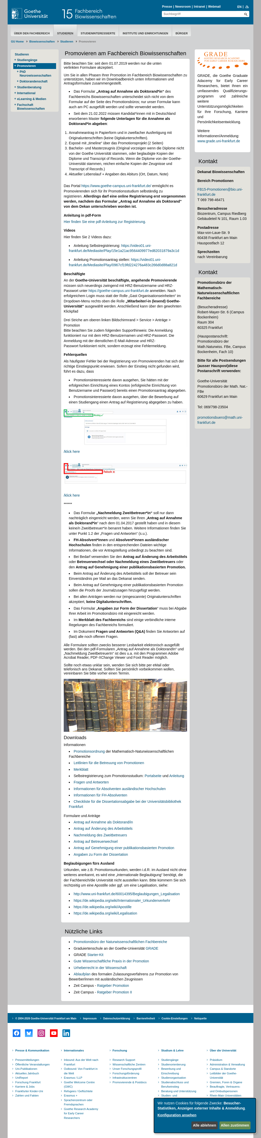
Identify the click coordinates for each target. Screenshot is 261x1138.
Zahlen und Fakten (27, 1095)
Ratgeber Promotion (113, 986)
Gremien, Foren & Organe (226, 1082)
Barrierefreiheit (146, 1018)
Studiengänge (27, 60)
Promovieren (26, 66)
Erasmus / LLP (73, 1077)
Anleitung (176, 776)
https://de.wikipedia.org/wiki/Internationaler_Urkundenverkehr (122, 900)
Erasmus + (70, 1095)
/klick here (72, 451)
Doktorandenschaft (33, 81)
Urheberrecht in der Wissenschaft (100, 968)
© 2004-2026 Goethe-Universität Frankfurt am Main (45, 1018)
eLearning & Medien (31, 99)
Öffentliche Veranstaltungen (32, 1064)
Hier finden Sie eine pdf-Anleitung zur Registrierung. (105, 222)
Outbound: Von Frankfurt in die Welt (81, 1071)
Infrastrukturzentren (125, 1077)
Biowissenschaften (42, 41)
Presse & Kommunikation (32, 1050)
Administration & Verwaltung (227, 1064)
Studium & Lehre (172, 1050)
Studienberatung (29, 87)
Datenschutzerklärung (116, 1018)
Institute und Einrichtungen (145, 33)
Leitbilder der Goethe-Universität (223, 1075)
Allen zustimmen (235, 1125)
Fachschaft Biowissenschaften (31, 106)
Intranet (199, 6)
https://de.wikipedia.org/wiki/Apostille (103, 907)
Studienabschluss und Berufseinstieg (175, 1084)
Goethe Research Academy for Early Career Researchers (81, 1113)
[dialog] (205, 1115)
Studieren (65, 33)
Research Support (124, 1059)
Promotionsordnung (89, 751)
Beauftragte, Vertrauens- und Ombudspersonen (225, 1089)
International (26, 93)
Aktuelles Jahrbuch (27, 1073)
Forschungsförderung (126, 1073)
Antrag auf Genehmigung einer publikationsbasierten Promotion (124, 848)
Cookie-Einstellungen (175, 1018)
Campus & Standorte (223, 1068)
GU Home (17, 41)
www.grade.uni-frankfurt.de (218, 141)
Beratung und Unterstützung (178, 1091)
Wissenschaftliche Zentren (129, 1064)
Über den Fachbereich (32, 33)
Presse (167, 6)
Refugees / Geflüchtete (78, 1091)
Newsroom (183, 6)
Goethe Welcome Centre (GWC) (79, 1084)
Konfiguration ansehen (177, 1115)
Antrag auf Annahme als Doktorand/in (103, 822)
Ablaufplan (83, 974)
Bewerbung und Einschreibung (171, 1071)
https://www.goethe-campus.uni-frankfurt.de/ (116, 186)
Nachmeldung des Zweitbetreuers (100, 835)
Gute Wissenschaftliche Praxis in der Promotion (111, 961)
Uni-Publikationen (26, 1068)
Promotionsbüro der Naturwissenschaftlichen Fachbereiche (120, 942)
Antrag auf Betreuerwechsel (96, 841)
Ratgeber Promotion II (114, 992)
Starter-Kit (95, 955)
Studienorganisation (173, 1077)
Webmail (214, 6)
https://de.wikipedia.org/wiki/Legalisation (105, 913)
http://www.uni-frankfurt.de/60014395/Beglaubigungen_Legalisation (127, 894)
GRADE (152, 948)
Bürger (182, 33)
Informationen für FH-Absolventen (100, 795)
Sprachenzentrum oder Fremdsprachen (78, 1102)
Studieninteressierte (98, 33)
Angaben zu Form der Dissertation (101, 854)
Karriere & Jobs (25, 1086)
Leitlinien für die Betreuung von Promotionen (109, 763)
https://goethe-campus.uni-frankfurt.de (118, 291)
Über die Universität (223, 1050)
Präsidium (216, 1059)
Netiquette (200, 1018)
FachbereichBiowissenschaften (95, 14)
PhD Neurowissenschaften (35, 73)
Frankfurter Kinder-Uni (29, 1091)
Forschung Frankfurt (28, 1082)
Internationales (74, 1050)
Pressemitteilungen (27, 1059)
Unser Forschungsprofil (127, 1068)
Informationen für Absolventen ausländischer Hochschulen (120, 789)
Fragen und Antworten (91, 782)
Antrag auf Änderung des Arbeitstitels (103, 828)
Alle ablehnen (204, 1125)
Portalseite (153, 776)
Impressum (90, 1018)
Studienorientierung (173, 1064)
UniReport (21, 1077)
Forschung (120, 1050)
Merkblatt (81, 769)
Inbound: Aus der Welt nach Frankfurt (81, 1062)
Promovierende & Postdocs (130, 1082)
